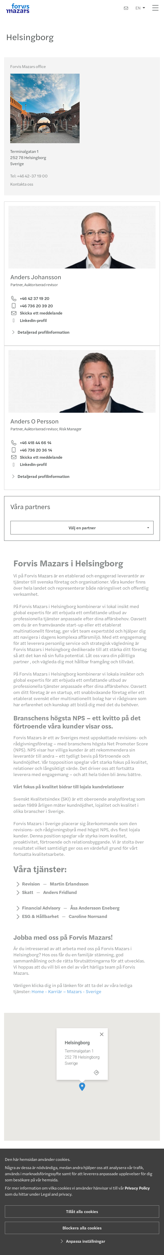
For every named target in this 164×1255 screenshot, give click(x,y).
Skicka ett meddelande (36, 313)
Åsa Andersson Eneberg (92, 914)
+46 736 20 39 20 (31, 306)
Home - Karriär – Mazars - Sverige (64, 998)
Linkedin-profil (28, 320)
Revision (28, 890)
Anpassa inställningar (82, 1241)
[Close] (101, 1031)
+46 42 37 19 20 (29, 298)
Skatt (25, 899)
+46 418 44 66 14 (30, 442)
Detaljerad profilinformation (39, 332)
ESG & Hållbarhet (37, 923)
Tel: (29, 176)
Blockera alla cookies (82, 1228)
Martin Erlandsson (66, 890)
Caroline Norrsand (85, 923)
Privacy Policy (137, 1188)
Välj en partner (82, 528)
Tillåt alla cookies (82, 1211)
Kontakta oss (21, 184)
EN (138, 8)
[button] (82, 1083)
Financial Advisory (38, 914)
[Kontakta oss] (126, 8)
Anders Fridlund (57, 899)
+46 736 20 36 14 (31, 450)
